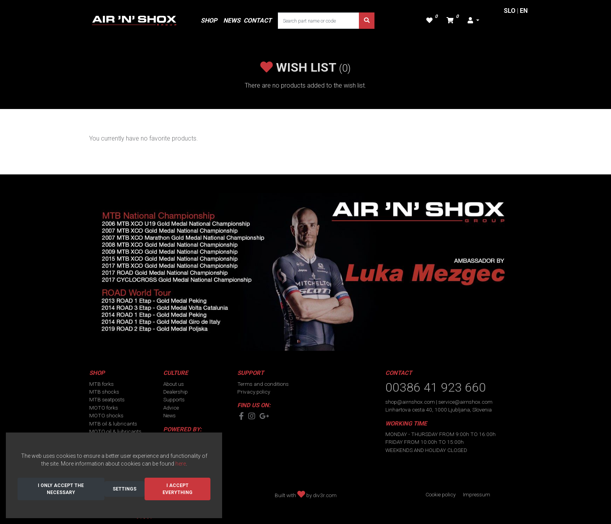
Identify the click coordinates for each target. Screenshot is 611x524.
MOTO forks (103, 407)
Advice (171, 407)
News (169, 415)
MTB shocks (104, 392)
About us (173, 384)
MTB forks (101, 384)
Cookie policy (441, 494)
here (180, 464)
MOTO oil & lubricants (115, 431)
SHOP (209, 20)
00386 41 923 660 (435, 387)
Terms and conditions (263, 384)
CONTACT (258, 20)
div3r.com (325, 495)
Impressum (476, 494)
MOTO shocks (106, 415)
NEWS (231, 20)
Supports (174, 399)
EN (524, 10)
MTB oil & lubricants (113, 423)
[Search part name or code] (318, 20)
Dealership (175, 392)
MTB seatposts (107, 399)
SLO (510, 10)
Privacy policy (253, 392)
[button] (473, 20)
